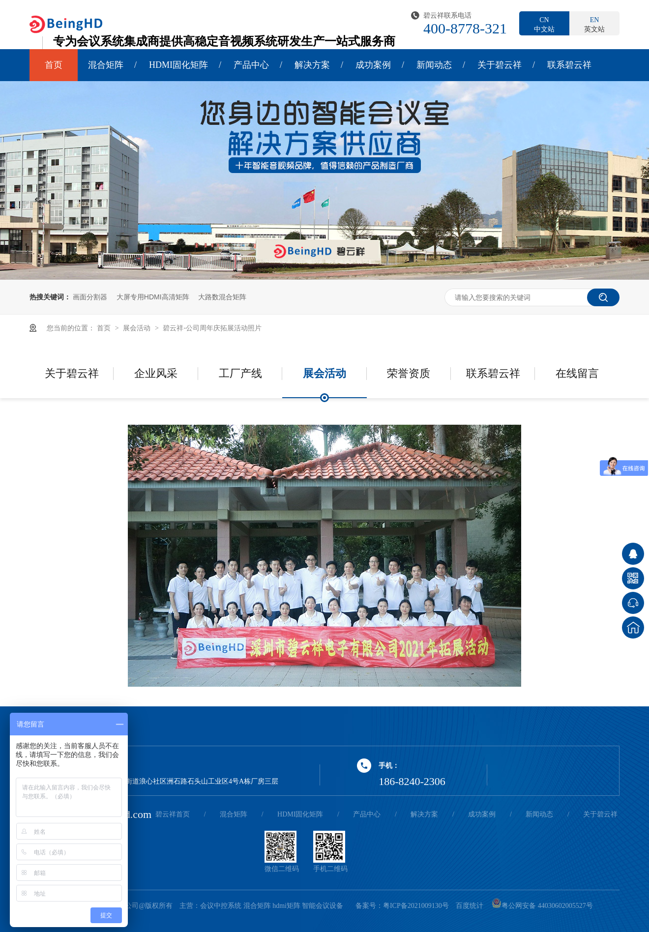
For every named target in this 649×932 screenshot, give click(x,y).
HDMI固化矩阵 (178, 65)
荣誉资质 (408, 373)
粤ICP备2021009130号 (416, 905)
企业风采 (155, 373)
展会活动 (137, 328)
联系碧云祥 (569, 65)
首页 (53, 65)
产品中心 (251, 65)
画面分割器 (90, 297)
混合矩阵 (105, 65)
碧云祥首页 (172, 814)
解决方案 (312, 65)
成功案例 (373, 65)
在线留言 (577, 373)
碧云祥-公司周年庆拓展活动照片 (212, 328)
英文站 (594, 24)
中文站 (544, 24)
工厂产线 (240, 373)
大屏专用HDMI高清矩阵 (153, 297)
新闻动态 (434, 65)
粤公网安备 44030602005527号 (542, 905)
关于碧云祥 (499, 65)
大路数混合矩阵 (222, 297)
